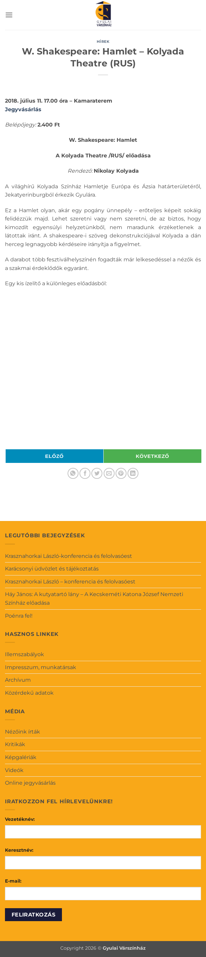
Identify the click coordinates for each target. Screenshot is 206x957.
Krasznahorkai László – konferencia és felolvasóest (70, 581)
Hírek (103, 41)
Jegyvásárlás (23, 109)
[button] (9, 15)
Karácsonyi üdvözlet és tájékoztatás (52, 569)
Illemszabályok (24, 654)
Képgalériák (20, 757)
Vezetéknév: (20, 819)
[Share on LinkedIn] (133, 473)
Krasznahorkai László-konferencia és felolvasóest (68, 556)
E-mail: (13, 881)
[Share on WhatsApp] (73, 473)
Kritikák (15, 744)
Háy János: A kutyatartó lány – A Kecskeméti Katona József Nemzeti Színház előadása (94, 598)
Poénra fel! (18, 616)
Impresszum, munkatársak (40, 667)
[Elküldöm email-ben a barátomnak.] (109, 473)
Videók (14, 770)
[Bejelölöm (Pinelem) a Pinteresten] (121, 473)
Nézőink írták (22, 732)
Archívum (18, 680)
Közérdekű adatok (29, 693)
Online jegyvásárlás (30, 783)
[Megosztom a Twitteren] (96, 473)
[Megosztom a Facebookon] (84, 473)
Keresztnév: (19, 850)
